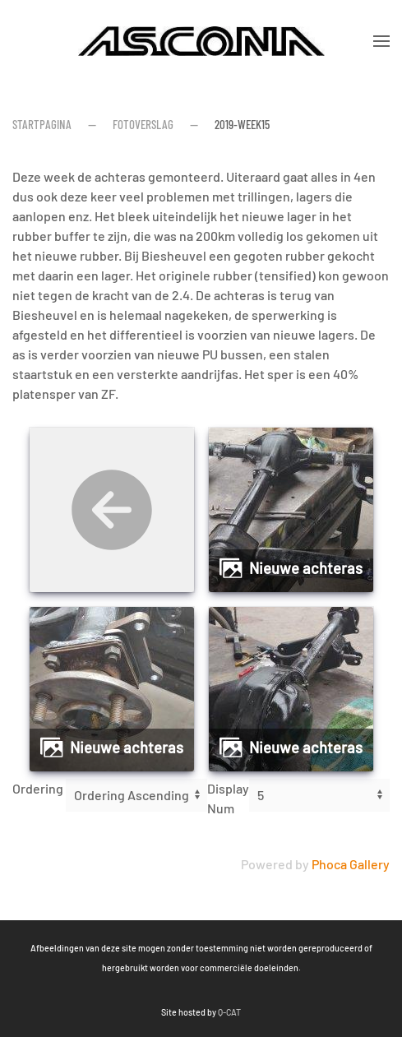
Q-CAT (159, 1012)
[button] (381, 41)
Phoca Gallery (351, 864)
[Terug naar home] (201, 41)
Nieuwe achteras (306, 568)
